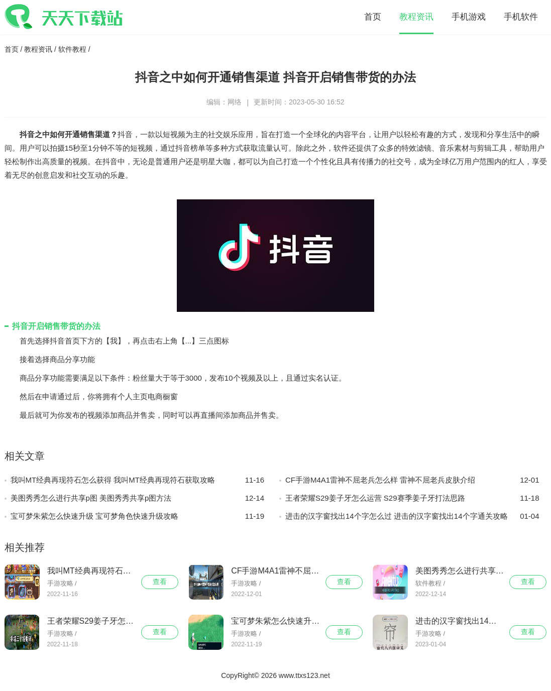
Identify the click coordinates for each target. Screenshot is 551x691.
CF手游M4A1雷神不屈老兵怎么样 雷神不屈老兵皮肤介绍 (412, 480)
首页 (372, 17)
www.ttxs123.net (304, 675)
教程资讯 (416, 17)
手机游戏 (469, 17)
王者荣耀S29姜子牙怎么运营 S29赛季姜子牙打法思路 (412, 498)
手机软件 (521, 17)
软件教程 (72, 49)
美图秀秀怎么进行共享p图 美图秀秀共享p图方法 (138, 498)
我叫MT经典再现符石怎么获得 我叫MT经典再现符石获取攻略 (138, 480)
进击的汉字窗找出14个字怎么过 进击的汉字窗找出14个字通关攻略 (412, 516)
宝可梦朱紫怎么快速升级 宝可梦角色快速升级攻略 (138, 516)
